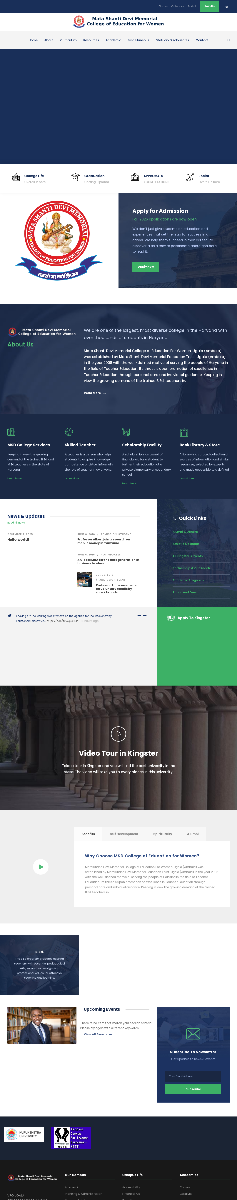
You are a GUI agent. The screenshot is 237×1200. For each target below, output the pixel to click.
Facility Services (76, 1158)
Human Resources (78, 1165)
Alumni (163, 6)
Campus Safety (76, 1145)
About (49, 40)
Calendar (177, 6)
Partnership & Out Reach (191, 568)
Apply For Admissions (195, 1158)
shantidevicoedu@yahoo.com (28, 1160)
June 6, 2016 (86, 534)
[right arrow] (144, 615)
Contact (202, 40)
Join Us (209, 6)
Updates (114, 554)
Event (121, 580)
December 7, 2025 (20, 534)
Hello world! (18, 539)
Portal (192, 6)
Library (185, 1145)
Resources (91, 40)
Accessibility (131, 1132)
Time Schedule (190, 1152)
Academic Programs (188, 580)
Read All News (16, 522)
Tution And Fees (185, 592)
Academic (113, 40)
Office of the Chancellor (82, 1152)
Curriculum (68, 40)
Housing (127, 1152)
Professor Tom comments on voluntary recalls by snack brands (116, 588)
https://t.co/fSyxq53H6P (62, 621)
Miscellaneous (138, 40)
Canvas (185, 1132)
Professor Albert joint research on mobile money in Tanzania (103, 541)
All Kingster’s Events (188, 556)
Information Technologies (141, 1158)
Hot (104, 554)
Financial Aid (131, 1138)
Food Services (132, 1145)
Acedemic (72, 1132)
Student (124, 534)
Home (33, 40)
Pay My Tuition (190, 1165)
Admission (109, 534)
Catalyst (186, 1138)
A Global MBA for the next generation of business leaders (108, 561)
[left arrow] (139, 615)
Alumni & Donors (185, 532)
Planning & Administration (83, 1138)
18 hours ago (89, 621)
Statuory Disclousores (172, 40)
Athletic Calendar (186, 544)
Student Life (130, 1165)
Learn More (14, 478)
